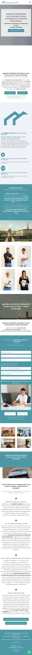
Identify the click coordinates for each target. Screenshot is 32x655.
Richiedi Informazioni (16, 417)
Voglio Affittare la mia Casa (9, 365)
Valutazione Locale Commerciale (16, 623)
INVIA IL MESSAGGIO (16, 377)
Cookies (19, 642)
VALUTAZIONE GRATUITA (16, 30)
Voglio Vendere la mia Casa (9, 363)
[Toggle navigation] (30, 2)
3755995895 (10, 92)
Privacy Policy (15, 383)
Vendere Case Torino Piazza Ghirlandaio (16, 619)
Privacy (13, 642)
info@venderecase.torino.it (14, 636)
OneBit (19, 646)
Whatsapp (22, 92)
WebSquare (20, 647)
